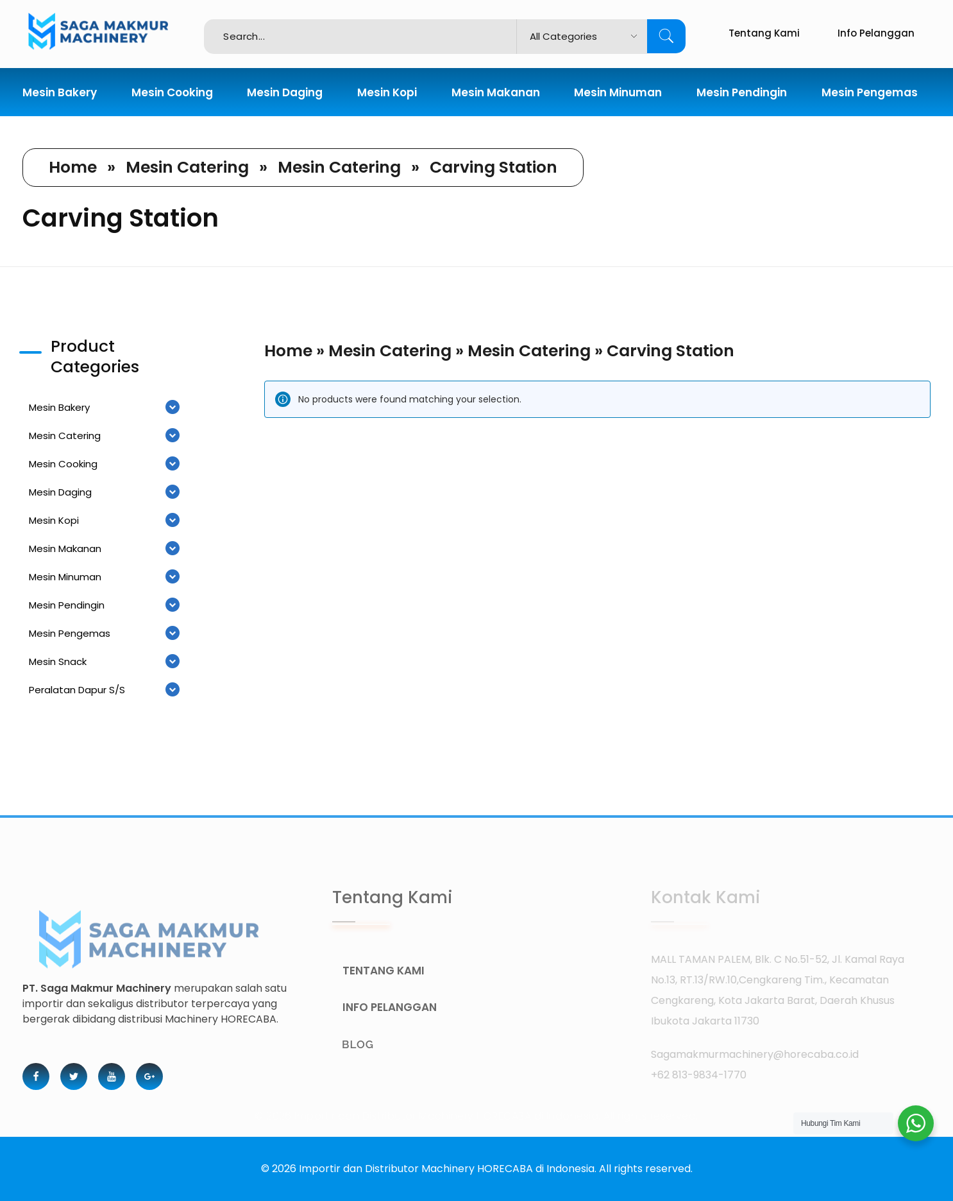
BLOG (374, 1044)
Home (73, 167)
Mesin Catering (187, 167)
